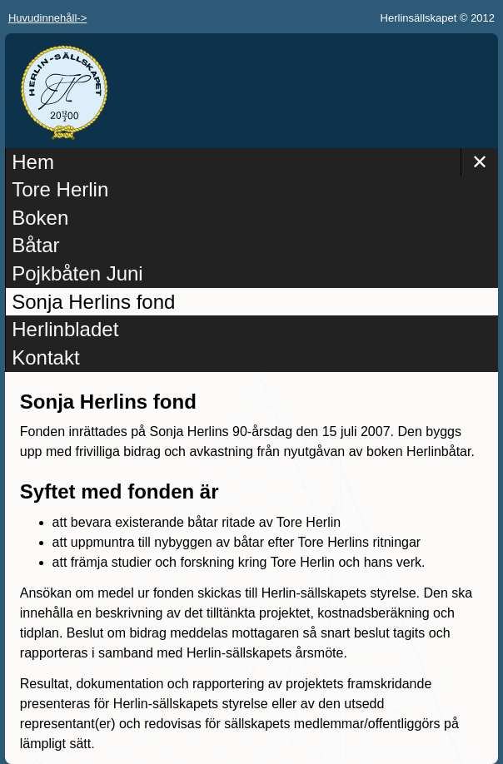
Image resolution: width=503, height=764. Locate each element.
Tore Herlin (60, 189)
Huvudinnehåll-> (47, 18)
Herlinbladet (65, 329)
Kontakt (45, 357)
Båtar (35, 245)
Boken (40, 217)
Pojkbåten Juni (77, 273)
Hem (33, 162)
